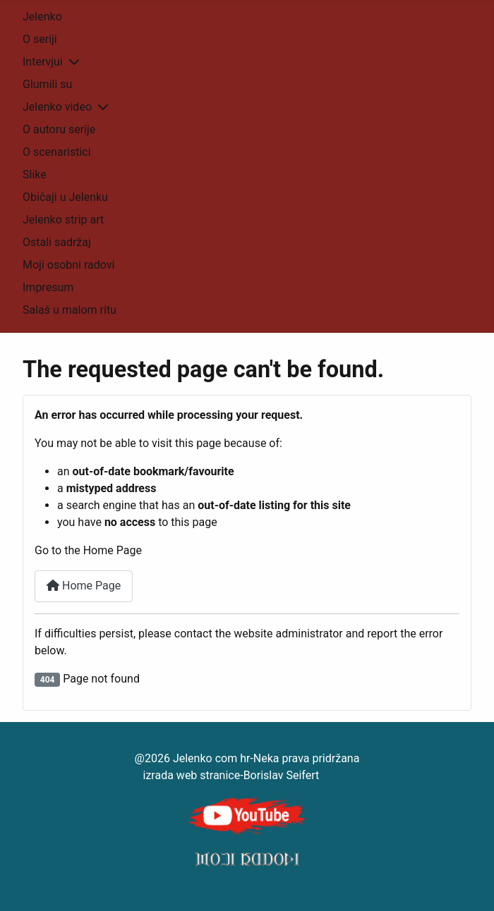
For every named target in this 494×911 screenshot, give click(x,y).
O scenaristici (57, 152)
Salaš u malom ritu (69, 310)
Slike (35, 174)
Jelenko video (57, 107)
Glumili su (47, 84)
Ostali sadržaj (57, 242)
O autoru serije (59, 129)
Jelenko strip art (63, 219)
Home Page (84, 585)
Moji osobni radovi (68, 264)
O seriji (40, 39)
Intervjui (43, 61)
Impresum (48, 287)
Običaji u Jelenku (65, 197)
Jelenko (42, 16)
